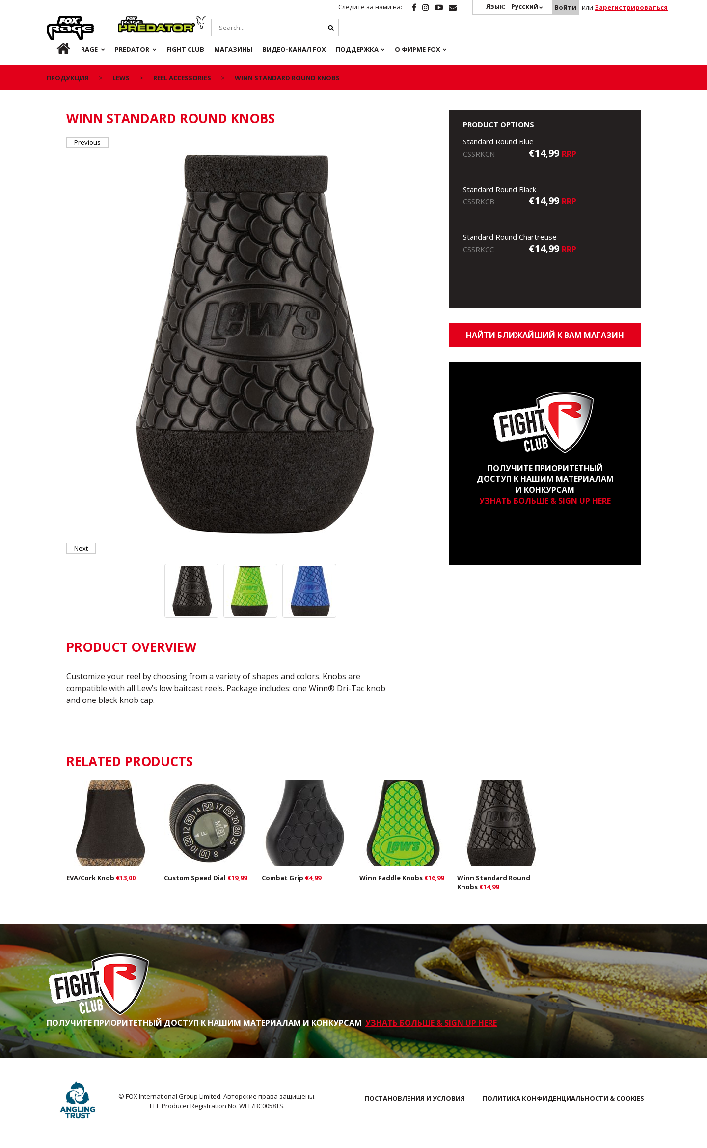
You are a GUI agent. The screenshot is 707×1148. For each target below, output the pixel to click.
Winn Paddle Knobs (391, 877)
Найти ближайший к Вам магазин (545, 335)
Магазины (233, 49)
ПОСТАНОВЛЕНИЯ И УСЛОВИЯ (415, 1098)
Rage (56, 21)
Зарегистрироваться (631, 7)
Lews (121, 77)
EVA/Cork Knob (91, 877)
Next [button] (81, 548)
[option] (250, 345)
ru (56, 49)
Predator (134, 21)
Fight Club (185, 49)
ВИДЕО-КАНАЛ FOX (294, 49)
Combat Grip (283, 877)
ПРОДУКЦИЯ (68, 77)
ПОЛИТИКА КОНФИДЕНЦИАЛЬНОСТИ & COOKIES (563, 1098)
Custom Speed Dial (195, 877)
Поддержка (357, 49)
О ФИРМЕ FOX (417, 49)
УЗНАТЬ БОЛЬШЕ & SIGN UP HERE (545, 500)
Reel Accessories (182, 77)
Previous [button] (87, 142)
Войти (565, 7)
